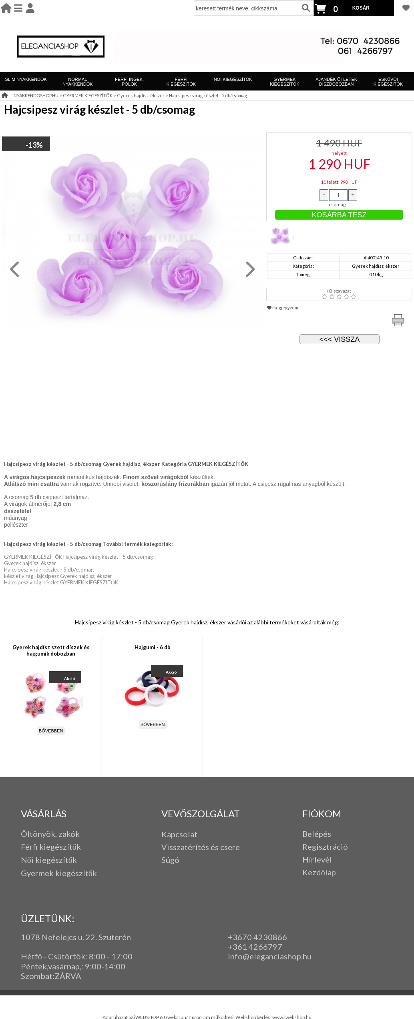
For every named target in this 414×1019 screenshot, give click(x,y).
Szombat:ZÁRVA (51, 976)
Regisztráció (325, 846)
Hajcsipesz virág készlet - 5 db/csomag (208, 95)
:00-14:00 (107, 966)
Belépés (316, 833)
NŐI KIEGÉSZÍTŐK (233, 79)
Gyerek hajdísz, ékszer (141, 95)
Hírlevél (317, 859)
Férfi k (32, 846)
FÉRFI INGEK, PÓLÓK (129, 81)
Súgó (170, 860)
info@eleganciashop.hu (270, 956)
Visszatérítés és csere (200, 847)
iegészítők (62, 846)
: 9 (85, 966)
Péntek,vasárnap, (51, 966)
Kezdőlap (319, 872)
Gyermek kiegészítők (59, 873)
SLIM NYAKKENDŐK (25, 79)
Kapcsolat (179, 834)
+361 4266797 (255, 946)
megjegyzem (282, 307)
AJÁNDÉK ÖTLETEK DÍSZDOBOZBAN (336, 81)
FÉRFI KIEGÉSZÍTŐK (181, 81)
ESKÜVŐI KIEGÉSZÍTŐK (388, 81)
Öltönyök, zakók (50, 833)
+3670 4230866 (257, 937)
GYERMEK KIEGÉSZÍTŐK (284, 81)
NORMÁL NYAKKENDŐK (77, 81)
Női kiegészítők (49, 860)
